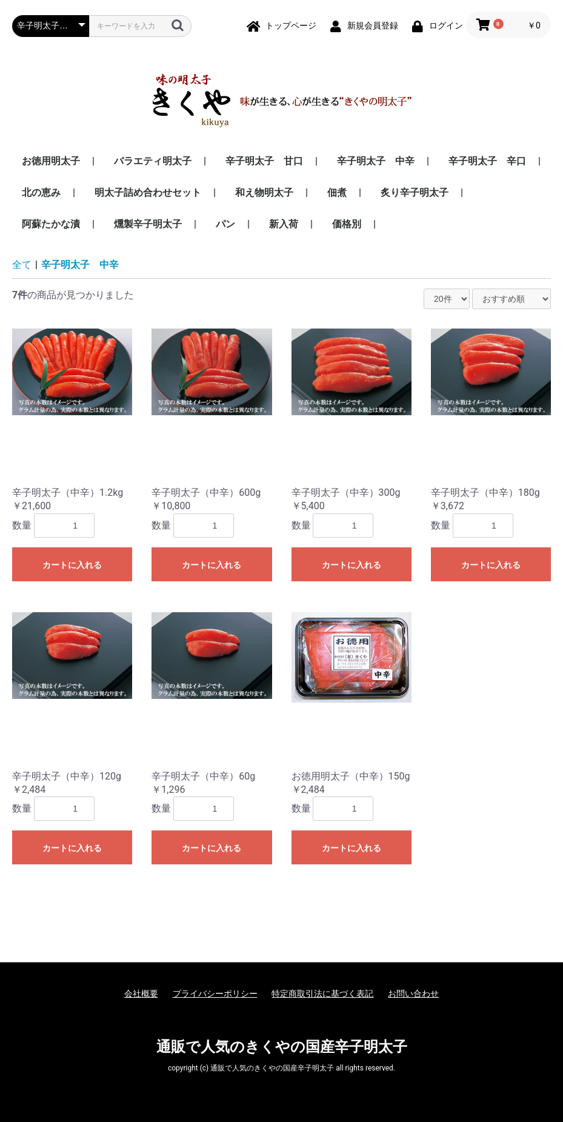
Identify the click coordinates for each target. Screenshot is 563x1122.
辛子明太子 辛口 (488, 161)
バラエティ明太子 (154, 161)
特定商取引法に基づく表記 (322, 993)
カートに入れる (72, 565)
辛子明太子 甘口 (265, 161)
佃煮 (338, 192)
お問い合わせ (413, 993)
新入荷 (285, 224)
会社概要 (141, 993)
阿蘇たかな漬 (52, 224)
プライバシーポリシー (215, 993)
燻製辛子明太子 (149, 224)
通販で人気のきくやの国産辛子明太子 (281, 1046)
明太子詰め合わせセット (149, 192)
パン (227, 224)
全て (22, 264)
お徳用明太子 (52, 161)
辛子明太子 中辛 (377, 161)
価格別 (348, 224)
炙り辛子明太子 (416, 192)
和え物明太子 (265, 192)
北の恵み (42, 192)
